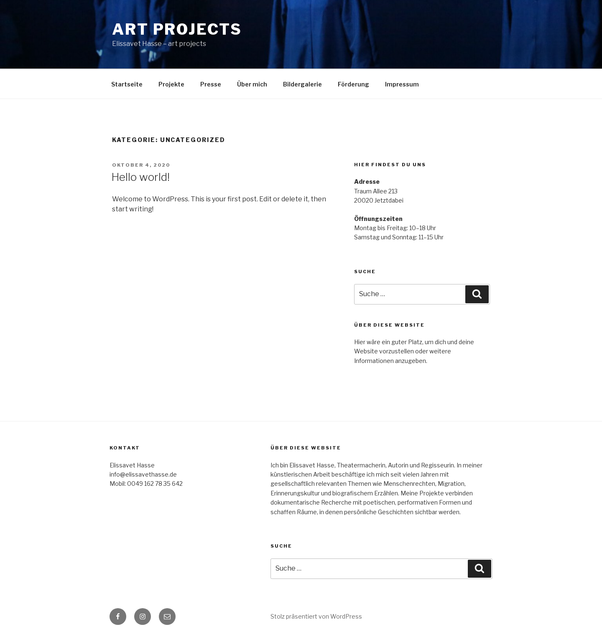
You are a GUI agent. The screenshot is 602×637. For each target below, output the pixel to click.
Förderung (353, 84)
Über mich (252, 84)
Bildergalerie (302, 84)
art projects (177, 29)
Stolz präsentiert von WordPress (316, 616)
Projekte (171, 84)
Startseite (127, 84)
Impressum (402, 84)
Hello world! (140, 176)
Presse (210, 84)
